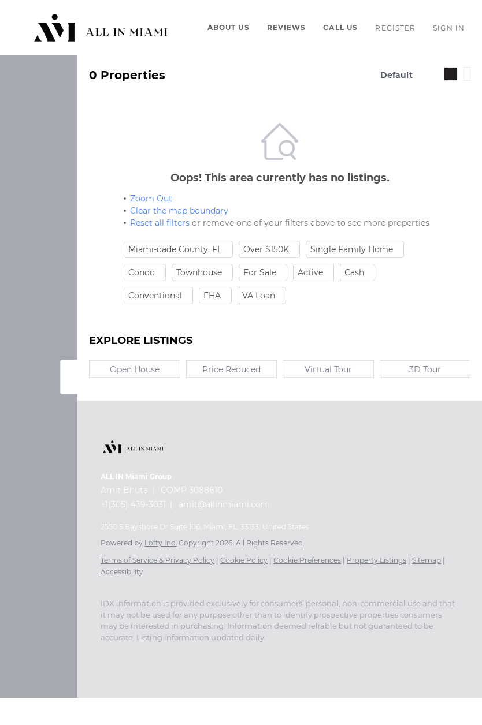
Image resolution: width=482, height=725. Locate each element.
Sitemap (426, 560)
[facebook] (106, 654)
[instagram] (199, 654)
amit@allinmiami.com (224, 504)
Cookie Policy (244, 560)
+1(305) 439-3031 (133, 504)
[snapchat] (268, 654)
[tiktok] (245, 654)
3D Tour (425, 369)
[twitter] (152, 654)
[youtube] (222, 654)
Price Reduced (231, 369)
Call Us (340, 27)
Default (396, 75)
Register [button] (395, 28)
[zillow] (175, 654)
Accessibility (122, 571)
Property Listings (376, 560)
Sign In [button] (449, 28)
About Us (228, 27)
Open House (135, 369)
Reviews (286, 27)
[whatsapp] (314, 654)
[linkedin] (129, 654)
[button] (101, 28)
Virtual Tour (328, 369)
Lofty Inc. (160, 543)
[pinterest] (291, 654)
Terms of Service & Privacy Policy (157, 560)
